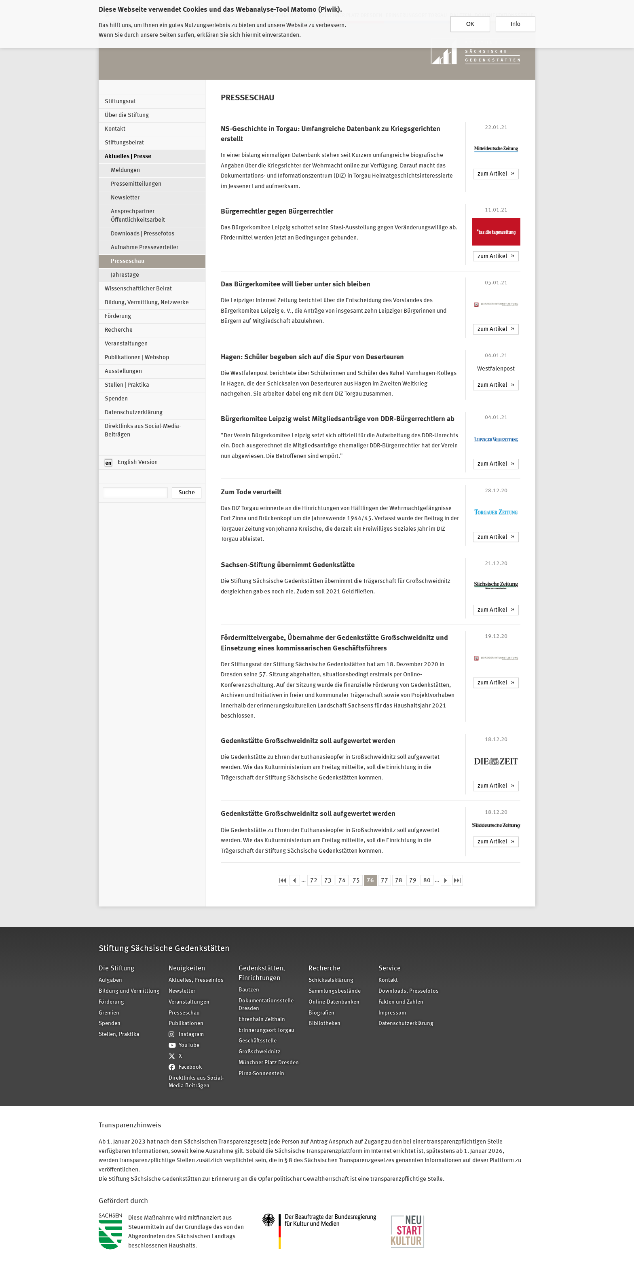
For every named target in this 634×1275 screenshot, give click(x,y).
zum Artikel (492, 174)
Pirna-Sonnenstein (261, 1073)
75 (356, 881)
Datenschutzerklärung (134, 413)
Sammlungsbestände (335, 991)
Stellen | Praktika (127, 385)
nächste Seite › (446, 880)
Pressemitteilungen (136, 184)
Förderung (118, 316)
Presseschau (127, 261)
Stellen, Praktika (119, 1034)
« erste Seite (283, 880)
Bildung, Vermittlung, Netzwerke (147, 303)
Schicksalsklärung (331, 980)
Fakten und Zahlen (400, 1002)
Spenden (116, 399)
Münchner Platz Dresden (269, 1062)
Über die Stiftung (127, 115)
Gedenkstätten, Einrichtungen (262, 973)
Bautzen (249, 990)
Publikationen (186, 1023)
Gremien (109, 1013)
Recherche (119, 330)
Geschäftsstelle (258, 1041)
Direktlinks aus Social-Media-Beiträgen (143, 431)
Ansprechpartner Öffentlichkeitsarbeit (138, 216)
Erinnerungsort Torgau (266, 1030)
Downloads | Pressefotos (142, 234)
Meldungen (125, 170)
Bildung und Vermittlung (129, 991)
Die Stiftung (116, 968)
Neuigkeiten (187, 968)
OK (470, 24)
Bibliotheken (324, 1023)
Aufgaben (110, 980)
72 (313, 881)
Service (389, 968)
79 (412, 881)
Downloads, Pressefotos (408, 991)
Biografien (321, 1013)
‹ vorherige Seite (295, 880)
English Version (131, 462)
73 (328, 881)
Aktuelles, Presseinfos (196, 980)
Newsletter (125, 198)
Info (515, 24)
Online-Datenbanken (334, 1002)
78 (398, 881)
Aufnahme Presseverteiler (144, 248)
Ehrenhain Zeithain (262, 1019)
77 (384, 881)
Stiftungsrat (120, 102)
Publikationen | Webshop (137, 358)
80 (427, 881)
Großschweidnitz (260, 1052)
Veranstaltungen (126, 344)
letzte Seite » (457, 880)
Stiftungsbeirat (124, 143)
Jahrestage (125, 275)
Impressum (392, 1013)
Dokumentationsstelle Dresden (266, 1004)
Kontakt (115, 129)
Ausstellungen (123, 372)
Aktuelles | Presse (128, 157)
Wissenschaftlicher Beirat (138, 289)
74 (342, 881)
